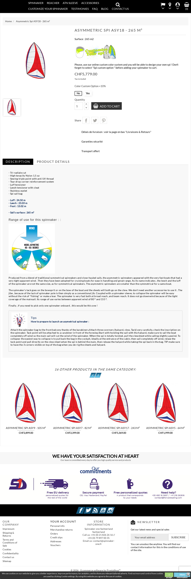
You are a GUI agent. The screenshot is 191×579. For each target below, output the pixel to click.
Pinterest (103, 120)
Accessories (90, 2)
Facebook (84, 508)
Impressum (8, 528)
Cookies (7, 549)
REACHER (53, 2)
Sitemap (7, 561)
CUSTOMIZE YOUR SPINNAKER (48, 8)
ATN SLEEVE (70, 2)
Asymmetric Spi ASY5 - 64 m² (165, 427)
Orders (54, 533)
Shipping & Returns (8, 534)
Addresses (55, 541)
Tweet (94, 120)
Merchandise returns (61, 529)
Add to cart (109, 106)
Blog (104, 8)
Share (86, 120)
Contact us (8, 557)
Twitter (92, 508)
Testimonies (80, 8)
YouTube (107, 508)
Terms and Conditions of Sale (10, 542)
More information (182, 575)
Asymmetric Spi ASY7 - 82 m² (72, 427)
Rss (99, 508)
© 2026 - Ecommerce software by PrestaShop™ (96, 570)
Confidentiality (11, 553)
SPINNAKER (35, 2)
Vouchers (55, 545)
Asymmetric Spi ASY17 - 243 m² (119, 427)
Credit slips (56, 537)
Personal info (57, 525)
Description (18, 161)
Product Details (53, 161)
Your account (63, 521)
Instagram (114, 508)
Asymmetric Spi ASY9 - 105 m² (26, 427)
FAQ (95, 8)
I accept (169, 575)
